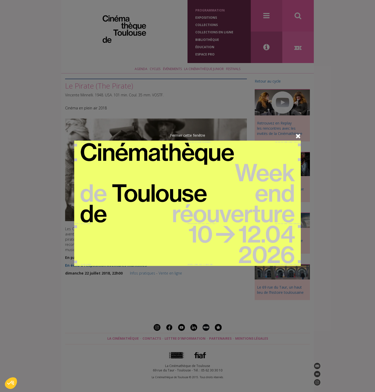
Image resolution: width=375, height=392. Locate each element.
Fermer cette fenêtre (187, 135)
